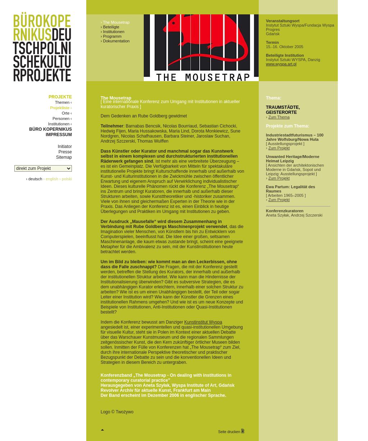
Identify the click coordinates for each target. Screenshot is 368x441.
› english (51, 179)
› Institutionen (112, 31)
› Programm (111, 36)
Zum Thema (279, 117)
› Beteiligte (110, 27)
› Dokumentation (115, 41)
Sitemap (64, 157)
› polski (65, 179)
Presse (65, 151)
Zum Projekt (279, 148)
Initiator (65, 146)
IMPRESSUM (59, 134)
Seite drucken (231, 431)
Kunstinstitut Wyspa (203, 322)
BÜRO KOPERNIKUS (50, 129)
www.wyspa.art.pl (281, 64)
